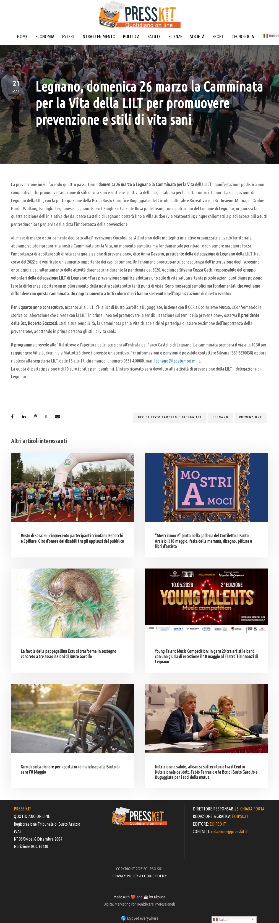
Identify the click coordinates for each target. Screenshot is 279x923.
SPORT (218, 36)
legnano (220, 417)
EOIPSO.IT (240, 816)
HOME (22, 36)
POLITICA (131, 36)
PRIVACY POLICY (125, 876)
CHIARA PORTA (252, 808)
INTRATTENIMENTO (98, 36)
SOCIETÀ (197, 36)
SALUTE (154, 36)
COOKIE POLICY (154, 876)
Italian (220, 919)
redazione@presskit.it (229, 831)
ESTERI (68, 36)
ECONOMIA (44, 36)
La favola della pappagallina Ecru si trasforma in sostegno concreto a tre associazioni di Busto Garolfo (68, 654)
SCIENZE (175, 36)
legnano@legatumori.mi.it (177, 360)
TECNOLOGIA (243, 36)
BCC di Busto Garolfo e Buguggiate (170, 417)
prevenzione (250, 417)
